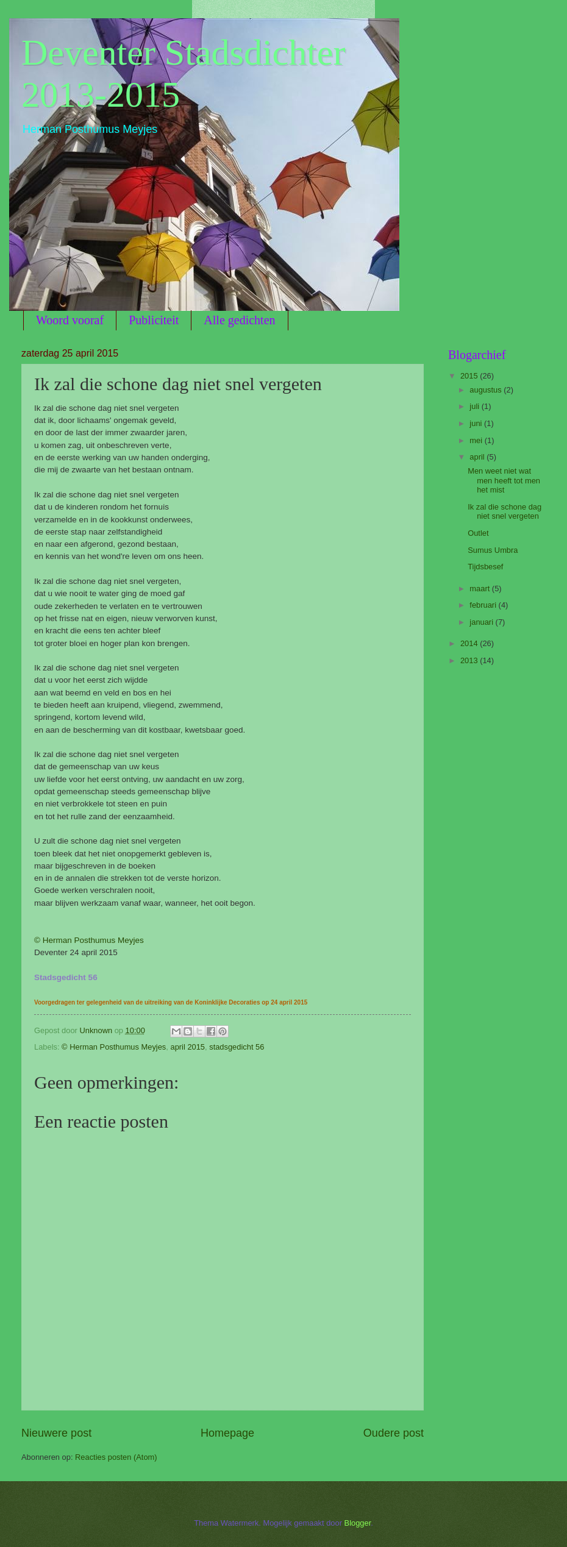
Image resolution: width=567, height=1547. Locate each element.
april (478, 456)
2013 (470, 660)
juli (475, 406)
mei (476, 440)
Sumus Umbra (493, 550)
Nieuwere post (56, 1433)
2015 (470, 375)
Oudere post (393, 1433)
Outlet (478, 533)
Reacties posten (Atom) (116, 1457)
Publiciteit (154, 320)
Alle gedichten (239, 320)
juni (476, 423)
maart (480, 588)
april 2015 (187, 1046)
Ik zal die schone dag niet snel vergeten (504, 511)
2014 (470, 643)
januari (482, 622)
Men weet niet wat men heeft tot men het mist (504, 480)
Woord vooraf (70, 320)
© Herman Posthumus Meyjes (89, 940)
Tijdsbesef (485, 566)
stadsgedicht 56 (236, 1046)
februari (483, 605)
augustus (486, 389)
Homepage (227, 1433)
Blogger (357, 1522)
